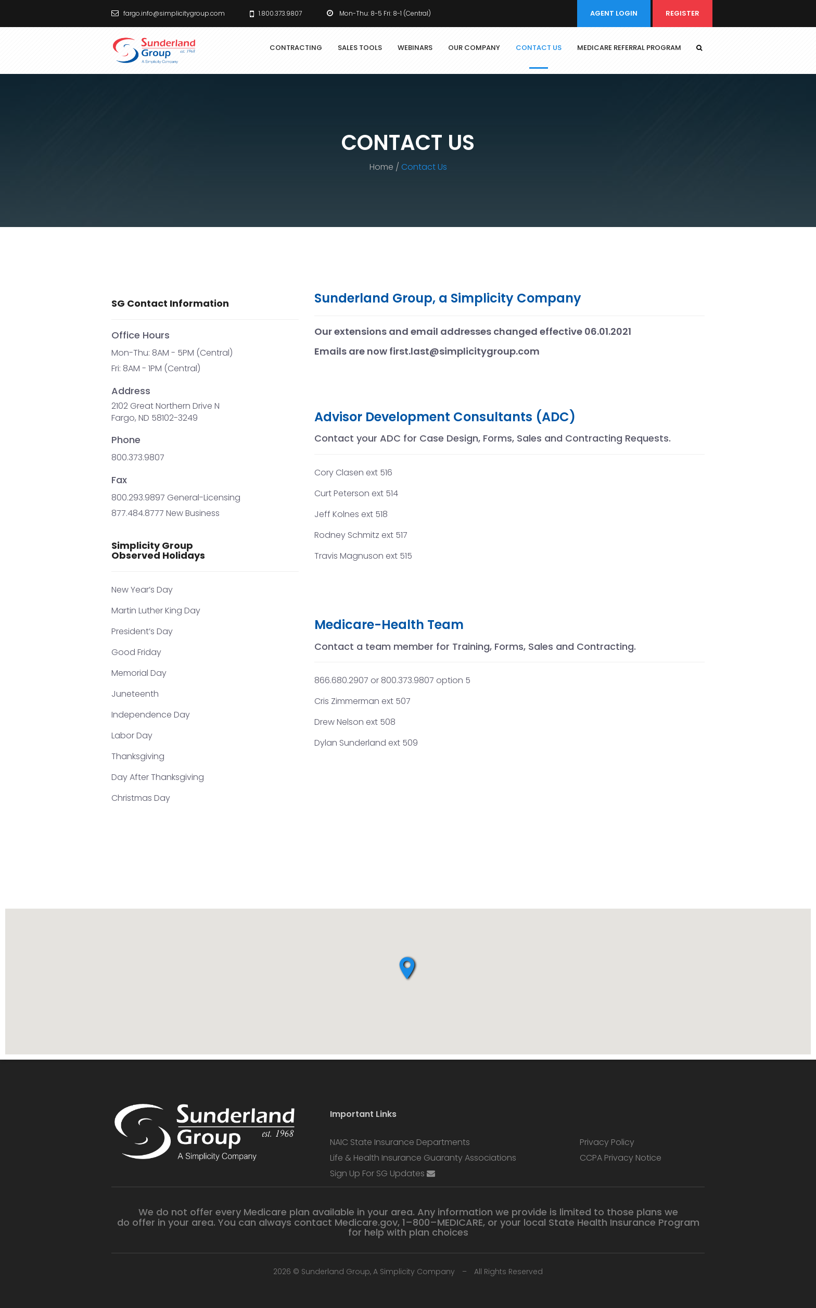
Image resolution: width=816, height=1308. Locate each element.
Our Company (474, 48)
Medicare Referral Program (629, 48)
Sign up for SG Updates (382, 1173)
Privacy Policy (607, 1142)
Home (381, 167)
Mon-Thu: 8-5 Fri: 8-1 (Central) (379, 13)
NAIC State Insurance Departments (400, 1142)
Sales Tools (360, 48)
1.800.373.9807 (276, 13)
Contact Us (539, 48)
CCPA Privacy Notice (620, 1158)
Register (682, 13)
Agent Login (614, 13)
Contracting (296, 48)
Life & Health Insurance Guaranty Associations (423, 1158)
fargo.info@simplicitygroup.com (168, 13)
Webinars (415, 48)
